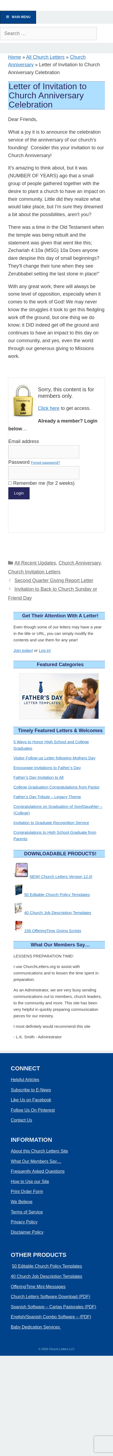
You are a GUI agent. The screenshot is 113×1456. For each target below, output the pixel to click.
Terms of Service (27, 1212)
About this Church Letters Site (39, 1151)
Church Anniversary (80, 563)
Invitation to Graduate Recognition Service (51, 822)
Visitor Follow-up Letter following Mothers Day (54, 758)
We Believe (22, 1201)
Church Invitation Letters (34, 572)
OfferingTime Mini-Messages (38, 1286)
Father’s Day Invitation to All (38, 777)
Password (34, 462)
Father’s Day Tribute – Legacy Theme (47, 796)
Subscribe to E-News (31, 1090)
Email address (23, 441)
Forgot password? (45, 463)
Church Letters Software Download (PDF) (50, 1296)
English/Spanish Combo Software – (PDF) (51, 1317)
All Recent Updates (35, 563)
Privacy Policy (24, 1222)
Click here (48, 408)
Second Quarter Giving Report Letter (54, 580)
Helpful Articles (25, 1079)
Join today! (23, 650)
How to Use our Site (30, 1181)
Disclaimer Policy (27, 1232)
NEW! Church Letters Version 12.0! (61, 876)
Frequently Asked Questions (38, 1171)
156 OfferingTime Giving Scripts (52, 930)
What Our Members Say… (36, 1161)
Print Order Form (27, 1191)
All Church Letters (45, 57)
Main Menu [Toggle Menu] (18, 17)
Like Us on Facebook (31, 1100)
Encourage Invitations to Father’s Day (47, 767)
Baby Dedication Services (36, 1327)
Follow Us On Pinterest (33, 1110)
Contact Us (21, 1120)
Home (14, 57)
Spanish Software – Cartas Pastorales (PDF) (53, 1307)
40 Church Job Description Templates (57, 912)
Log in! (45, 650)
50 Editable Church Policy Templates (57, 894)
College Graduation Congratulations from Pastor (56, 787)
